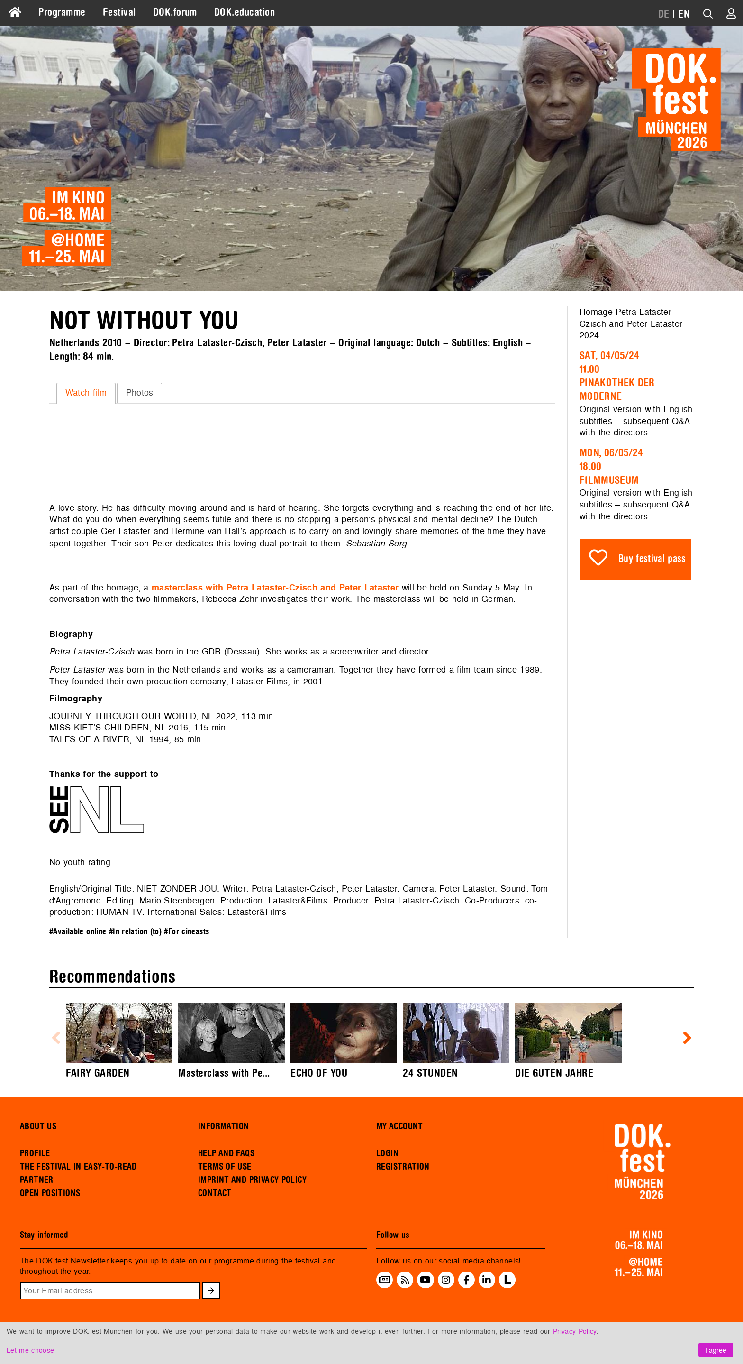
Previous (56, 1038)
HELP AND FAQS (226, 1153)
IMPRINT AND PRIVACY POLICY (252, 1180)
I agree (715, 1350)
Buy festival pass (652, 558)
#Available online (77, 931)
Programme (61, 12)
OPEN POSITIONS (50, 1193)
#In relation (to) (135, 931)
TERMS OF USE (225, 1166)
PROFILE (35, 1153)
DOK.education (244, 12)
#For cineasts (186, 931)
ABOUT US (38, 1126)
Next (687, 1038)
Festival (119, 12)
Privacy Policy (575, 1331)
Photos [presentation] (140, 392)
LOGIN (387, 1153)
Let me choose (30, 1350)
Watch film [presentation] (86, 392)
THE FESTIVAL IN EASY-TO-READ (78, 1166)
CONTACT (215, 1193)
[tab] (86, 393)
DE (664, 14)
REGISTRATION (403, 1166)
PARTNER (37, 1180)
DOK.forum (175, 12)
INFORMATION (223, 1126)
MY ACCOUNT (399, 1126)
